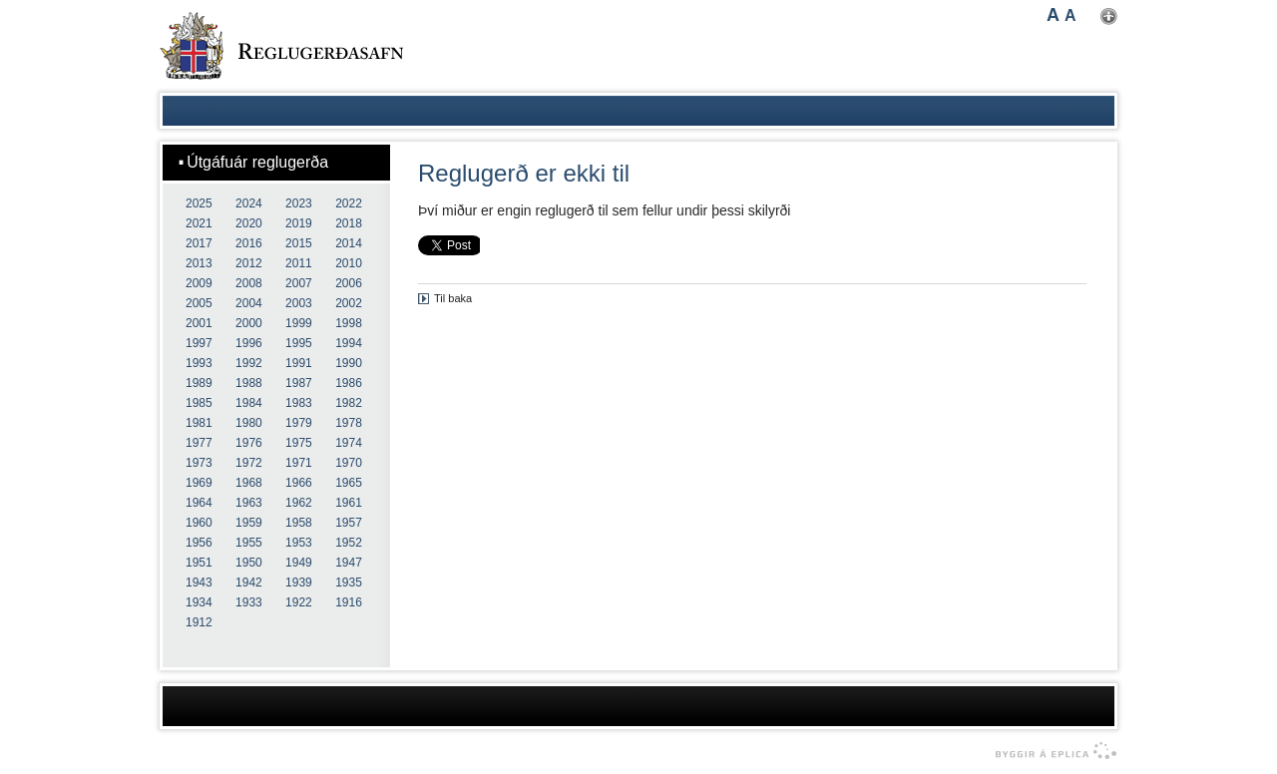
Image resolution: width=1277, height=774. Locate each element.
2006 (348, 283)
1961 (348, 503)
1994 (348, 343)
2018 (348, 223)
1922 (298, 602)
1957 (348, 523)
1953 (298, 543)
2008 (248, 283)
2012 (248, 263)
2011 (298, 263)
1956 (199, 543)
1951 (199, 563)
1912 (199, 622)
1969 (199, 483)
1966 (298, 483)
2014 (348, 243)
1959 (248, 523)
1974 (348, 443)
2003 (298, 303)
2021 (199, 223)
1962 (298, 503)
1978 (348, 423)
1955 (248, 543)
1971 (298, 463)
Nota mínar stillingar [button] (1108, 16)
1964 (199, 503)
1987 (298, 383)
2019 (298, 223)
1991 (298, 363)
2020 (248, 223)
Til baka (453, 298)
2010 (348, 263)
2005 (199, 303)
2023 (298, 203)
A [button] (1053, 15)
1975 (298, 443)
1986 (348, 383)
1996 (248, 343)
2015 (298, 243)
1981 (199, 423)
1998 (348, 323)
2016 (248, 243)
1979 (298, 423)
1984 (248, 403)
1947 (348, 563)
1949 (298, 563)
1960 (199, 523)
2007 (298, 283)
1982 (348, 403)
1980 (248, 423)
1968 (248, 483)
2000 (248, 323)
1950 (248, 563)
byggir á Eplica (1051, 751)
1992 (248, 363)
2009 (199, 283)
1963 (248, 503)
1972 (248, 463)
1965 (348, 483)
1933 (248, 602)
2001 (199, 323)
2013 (199, 263)
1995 (298, 343)
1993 (199, 363)
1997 (199, 343)
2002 (348, 303)
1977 (199, 443)
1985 (199, 403)
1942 (248, 582)
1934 (199, 602)
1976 (248, 443)
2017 (199, 243)
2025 (199, 203)
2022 (348, 203)
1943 (199, 582)
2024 (248, 203)
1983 (298, 403)
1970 (348, 463)
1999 (298, 323)
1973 (199, 463)
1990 (348, 363)
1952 (348, 543)
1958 (298, 523)
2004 (248, 303)
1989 (199, 383)
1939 (298, 582)
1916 (348, 602)
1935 (348, 582)
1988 (248, 383)
